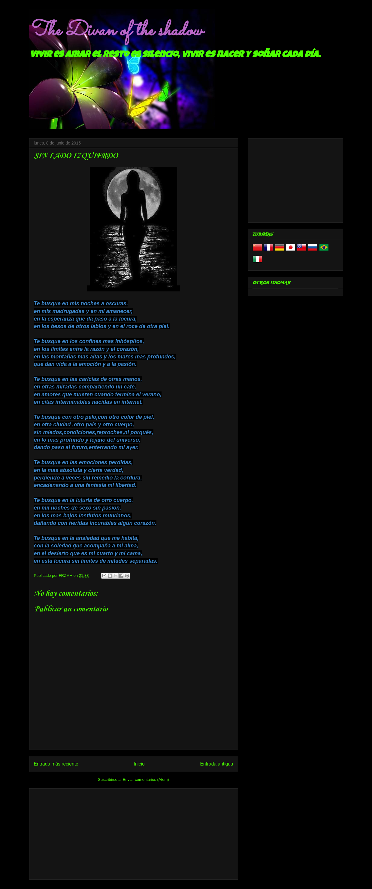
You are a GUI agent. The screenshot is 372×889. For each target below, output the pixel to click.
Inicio (139, 763)
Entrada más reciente (56, 763)
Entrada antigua (216, 763)
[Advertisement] (133, 833)
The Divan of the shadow (115, 31)
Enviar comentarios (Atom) (146, 779)
